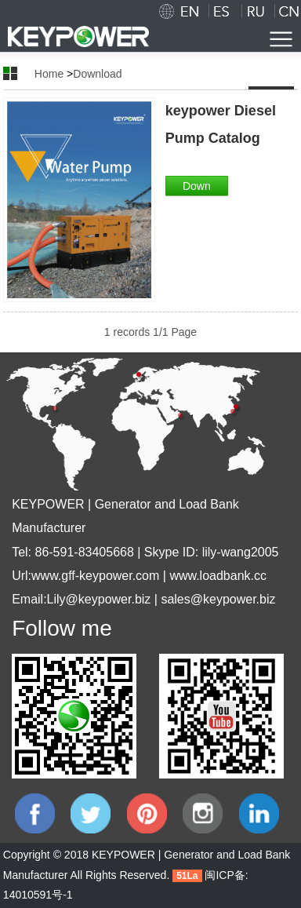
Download (97, 73)
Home (48, 73)
